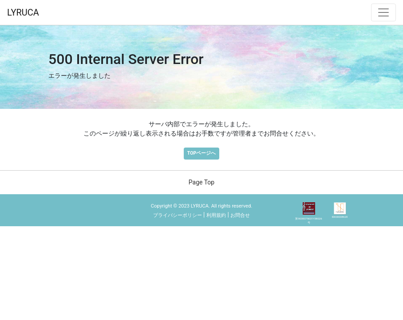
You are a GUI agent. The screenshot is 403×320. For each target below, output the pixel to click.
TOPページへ (201, 153)
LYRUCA (23, 12)
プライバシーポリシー (177, 215)
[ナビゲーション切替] (383, 12)
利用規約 (216, 215)
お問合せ (240, 215)
